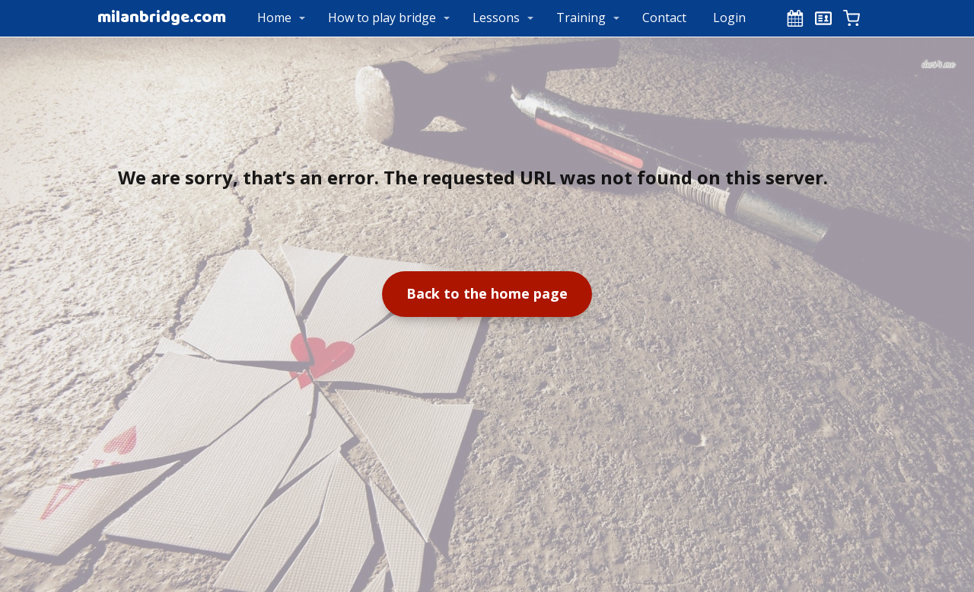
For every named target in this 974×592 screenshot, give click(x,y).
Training (581, 17)
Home (274, 17)
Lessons (496, 17)
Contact (664, 17)
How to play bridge (382, 17)
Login (729, 17)
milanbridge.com (161, 18)
